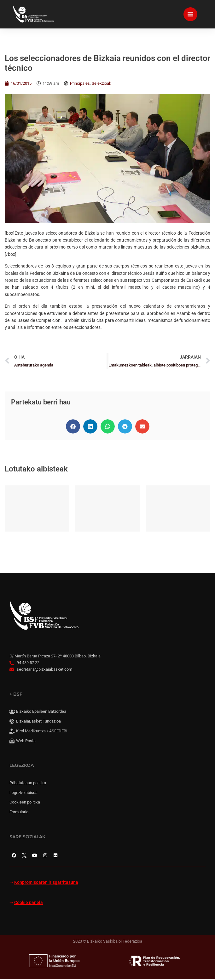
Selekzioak (101, 83)
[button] (73, 426)
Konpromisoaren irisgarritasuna (46, 882)
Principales (80, 83)
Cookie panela (28, 902)
